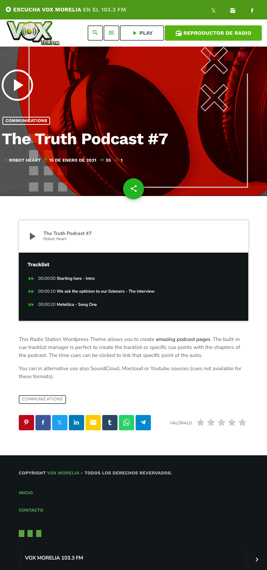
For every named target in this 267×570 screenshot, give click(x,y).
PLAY (142, 33)
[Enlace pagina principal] (33, 33)
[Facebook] (252, 11)
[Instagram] (233, 11)
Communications (26, 120)
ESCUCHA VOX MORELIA (65, 9)
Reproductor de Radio (213, 33)
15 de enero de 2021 (70, 160)
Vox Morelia (63, 473)
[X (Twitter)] (213, 11)
